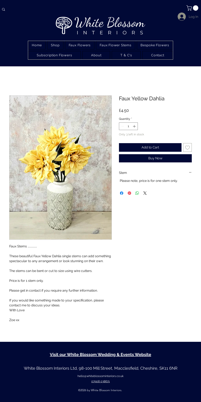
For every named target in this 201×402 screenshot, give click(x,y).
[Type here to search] (23, 9)
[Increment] (134, 126)
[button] (193, 8)
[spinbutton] (128, 126)
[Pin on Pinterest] (129, 193)
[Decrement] (122, 126)
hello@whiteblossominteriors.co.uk (100, 376)
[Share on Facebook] (121, 193)
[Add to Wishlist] (187, 147)
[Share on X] (145, 193)
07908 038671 (100, 381)
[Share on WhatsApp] (137, 193)
